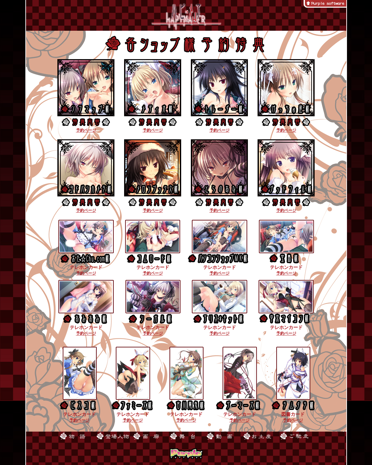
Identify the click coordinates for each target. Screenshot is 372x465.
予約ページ (86, 130)
